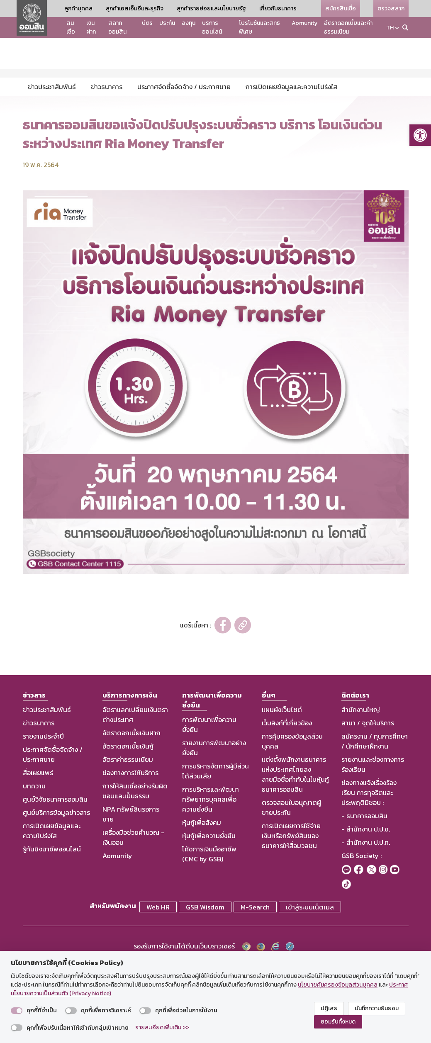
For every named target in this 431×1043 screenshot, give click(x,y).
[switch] (16, 1010)
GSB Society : (361, 936)
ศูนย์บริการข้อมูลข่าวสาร (56, 893)
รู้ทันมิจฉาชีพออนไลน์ (52, 930)
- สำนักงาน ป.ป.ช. (365, 910)
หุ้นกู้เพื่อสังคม (201, 903)
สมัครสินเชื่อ (340, 8)
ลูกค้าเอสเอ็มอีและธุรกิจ (134, 8)
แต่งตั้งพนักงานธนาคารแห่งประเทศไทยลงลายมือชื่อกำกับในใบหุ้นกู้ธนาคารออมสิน (295, 855)
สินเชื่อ (70, 27)
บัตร (147, 23)
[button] (420, 135)
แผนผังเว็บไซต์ (282, 790)
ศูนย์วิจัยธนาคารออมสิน (55, 880)
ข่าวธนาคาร (38, 804)
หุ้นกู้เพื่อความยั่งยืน (209, 916)
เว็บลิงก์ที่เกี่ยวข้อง (287, 804)
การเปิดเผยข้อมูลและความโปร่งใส (51, 911)
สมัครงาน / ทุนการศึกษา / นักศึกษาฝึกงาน (374, 822)
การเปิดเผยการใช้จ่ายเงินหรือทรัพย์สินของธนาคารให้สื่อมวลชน (291, 916)
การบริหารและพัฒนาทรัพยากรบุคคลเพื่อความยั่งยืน (210, 880)
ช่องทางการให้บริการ (130, 853)
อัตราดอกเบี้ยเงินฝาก (131, 814)
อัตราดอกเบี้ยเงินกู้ (127, 827)
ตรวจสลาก (390, 8)
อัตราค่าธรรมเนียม (127, 840)
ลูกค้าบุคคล (78, 8)
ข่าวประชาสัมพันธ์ (47, 790)
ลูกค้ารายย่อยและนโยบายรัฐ (211, 8)
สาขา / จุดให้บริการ (367, 804)
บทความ (34, 867)
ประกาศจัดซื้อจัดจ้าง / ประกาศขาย (53, 835)
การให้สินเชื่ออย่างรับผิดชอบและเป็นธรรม (135, 872)
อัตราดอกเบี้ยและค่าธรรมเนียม (348, 27)
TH (390, 27)
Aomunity (304, 23)
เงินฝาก (91, 27)
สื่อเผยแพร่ (38, 853)
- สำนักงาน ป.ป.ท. (365, 923)
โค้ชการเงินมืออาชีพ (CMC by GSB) (209, 935)
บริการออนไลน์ (212, 27)
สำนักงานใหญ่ (360, 790)
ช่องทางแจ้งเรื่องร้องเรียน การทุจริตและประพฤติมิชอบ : (369, 873)
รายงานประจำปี (43, 817)
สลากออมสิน (117, 27)
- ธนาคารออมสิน (364, 897)
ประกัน (167, 23)
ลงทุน (188, 23)
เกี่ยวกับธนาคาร (278, 8)
